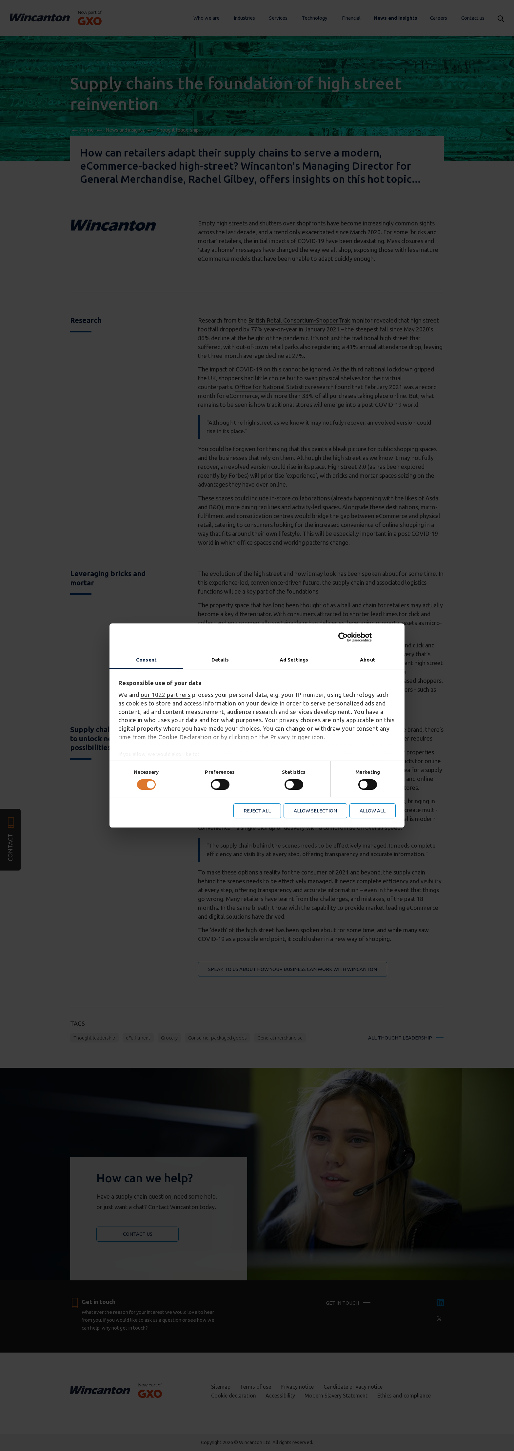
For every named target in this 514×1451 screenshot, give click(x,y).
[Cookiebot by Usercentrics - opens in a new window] (367, 637)
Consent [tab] (146, 659)
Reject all (257, 810)
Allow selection (315, 810)
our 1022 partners (166, 694)
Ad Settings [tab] (294, 659)
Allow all (373, 810)
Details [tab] (220, 659)
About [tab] (367, 659)
